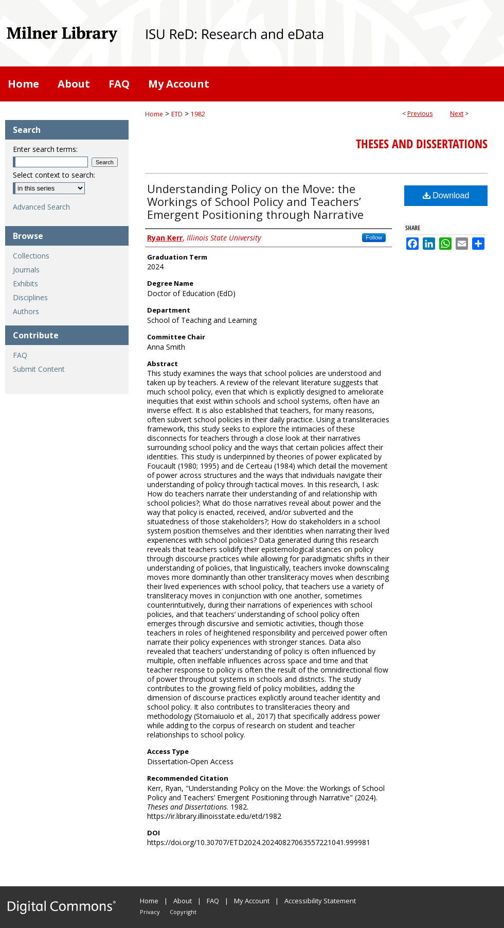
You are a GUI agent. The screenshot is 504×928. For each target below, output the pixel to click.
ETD (177, 114)
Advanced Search (41, 207)
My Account (251, 900)
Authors (26, 311)
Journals (26, 269)
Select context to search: (54, 175)
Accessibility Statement (320, 900)
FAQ (20, 355)
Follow (374, 237)
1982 (198, 114)
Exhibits (25, 283)
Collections (31, 256)
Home (154, 114)
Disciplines (30, 297)
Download (446, 195)
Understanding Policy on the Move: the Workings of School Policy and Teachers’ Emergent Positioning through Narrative (255, 201)
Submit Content (39, 369)
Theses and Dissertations (422, 143)
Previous (420, 113)
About (182, 900)
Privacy (150, 912)
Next (456, 113)
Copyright (183, 912)
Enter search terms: (45, 149)
